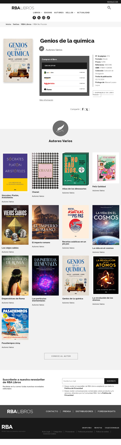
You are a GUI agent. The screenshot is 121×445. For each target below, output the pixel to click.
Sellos (69, 13)
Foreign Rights (106, 411)
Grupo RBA (87, 428)
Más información (46, 100)
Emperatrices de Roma (13, 298)
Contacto (52, 411)
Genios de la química (72, 298)
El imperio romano (41, 242)
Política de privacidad (85, 432)
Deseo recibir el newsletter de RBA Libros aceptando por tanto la (89, 387)
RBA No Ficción (40, 24)
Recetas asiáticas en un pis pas (74, 242)
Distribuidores (84, 411)
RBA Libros (26, 24)
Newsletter (112, 2)
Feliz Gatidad (99, 186)
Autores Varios (54, 49)
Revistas (98, 428)
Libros (36, 13)
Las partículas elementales (39, 299)
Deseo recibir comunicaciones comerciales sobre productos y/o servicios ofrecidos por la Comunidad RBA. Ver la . (89, 393)
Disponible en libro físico (103, 94)
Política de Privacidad (74, 388)
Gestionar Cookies (49, 434)
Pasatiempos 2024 (11, 343)
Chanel (35, 192)
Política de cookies (102, 432)
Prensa (67, 411)
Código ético (57, 432)
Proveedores (70, 432)
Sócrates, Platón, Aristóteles (10, 196)
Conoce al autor (61, 356)
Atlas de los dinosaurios (74, 189)
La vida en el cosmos (103, 248)
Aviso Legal (46, 432)
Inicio (8, 24)
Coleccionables (112, 428)
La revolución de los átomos (102, 299)
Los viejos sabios (10, 248)
